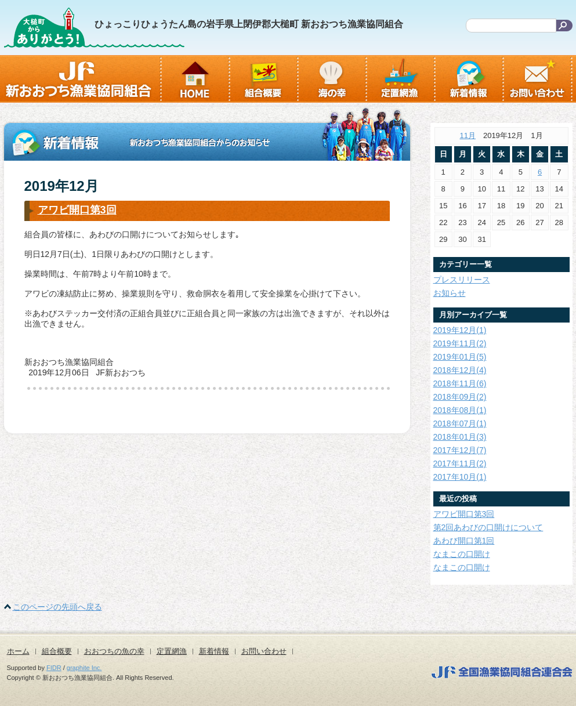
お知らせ (449, 293)
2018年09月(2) (460, 396)
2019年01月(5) (460, 356)
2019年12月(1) (460, 330)
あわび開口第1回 (464, 540)
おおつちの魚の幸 (114, 651)
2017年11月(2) (460, 463)
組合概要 (57, 651)
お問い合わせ (264, 651)
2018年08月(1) (460, 410)
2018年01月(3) (460, 436)
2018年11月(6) (460, 383)
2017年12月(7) (460, 450)
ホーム (18, 651)
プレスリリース (461, 279)
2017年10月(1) (460, 476)
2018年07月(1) (460, 423)
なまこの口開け (461, 554)
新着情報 (214, 651)
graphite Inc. (84, 667)
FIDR (53, 667)
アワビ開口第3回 (77, 210)
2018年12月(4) (460, 370)
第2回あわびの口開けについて (488, 527)
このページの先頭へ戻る (57, 606)
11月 (467, 135)
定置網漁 (172, 651)
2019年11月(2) (460, 343)
